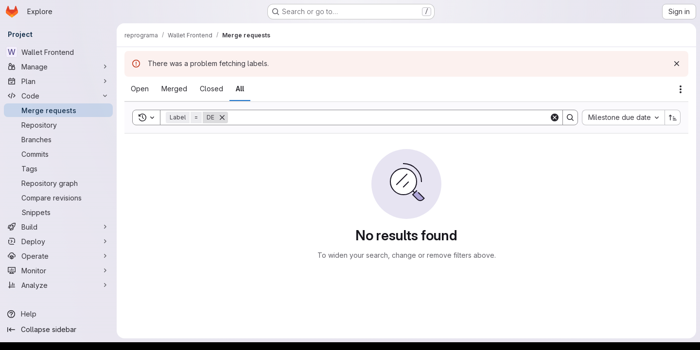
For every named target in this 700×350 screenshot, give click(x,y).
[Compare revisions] (58, 197)
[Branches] (58, 139)
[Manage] (58, 66)
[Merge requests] (58, 110)
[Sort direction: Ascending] (673, 117)
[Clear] (554, 117)
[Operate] (58, 256)
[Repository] (58, 125)
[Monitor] (58, 270)
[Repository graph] (58, 183)
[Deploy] (58, 241)
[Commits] (58, 154)
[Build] (58, 226)
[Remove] (222, 117)
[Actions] (680, 89)
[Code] (58, 95)
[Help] (58, 314)
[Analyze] (58, 285)
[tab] (139, 89)
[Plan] (58, 81)
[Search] (388, 117)
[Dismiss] (676, 63)
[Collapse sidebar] (58, 329)
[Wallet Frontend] (58, 52)
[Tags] (58, 168)
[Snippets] (58, 212)
